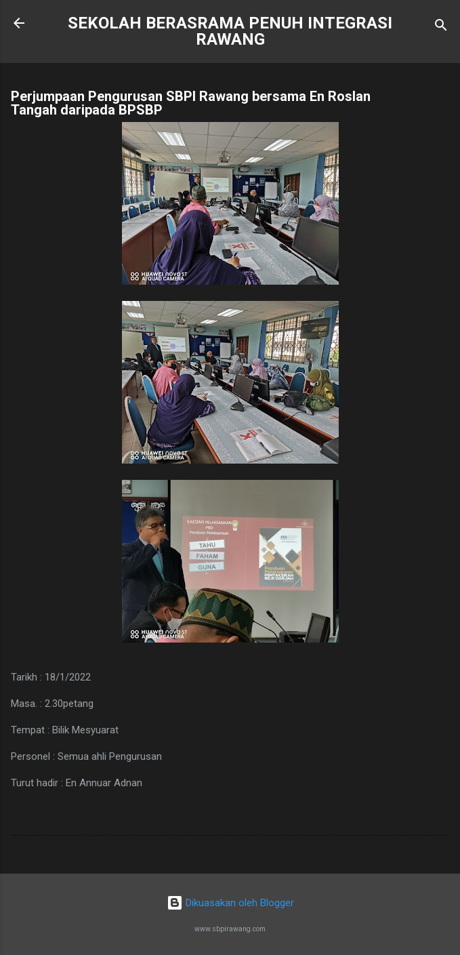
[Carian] (441, 27)
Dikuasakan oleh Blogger (230, 903)
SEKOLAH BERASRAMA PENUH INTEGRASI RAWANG (230, 31)
